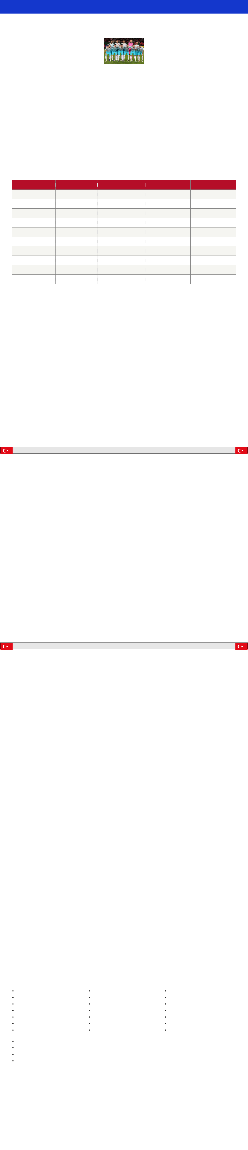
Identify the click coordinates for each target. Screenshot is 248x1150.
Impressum (173, 1051)
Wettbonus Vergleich (28, 1065)
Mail (141, 1090)
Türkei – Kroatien (122, 260)
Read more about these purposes (78, 637)
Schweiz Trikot (99, 1051)
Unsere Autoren (176, 1029)
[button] (189, 488)
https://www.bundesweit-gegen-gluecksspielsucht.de (169, 1102)
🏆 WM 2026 (134, 7)
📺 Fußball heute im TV (101, 7)
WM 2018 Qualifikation (51, 986)
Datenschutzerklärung (181, 1058)
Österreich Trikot (101, 1044)
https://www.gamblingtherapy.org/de (204, 1098)
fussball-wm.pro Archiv (182, 1036)
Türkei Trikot (97, 1058)
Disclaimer (172, 1073)
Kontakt (170, 1044)
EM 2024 (19, 1044)
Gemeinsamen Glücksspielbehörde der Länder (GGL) (126, 1113)
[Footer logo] (124, 1134)
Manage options (89, 649)
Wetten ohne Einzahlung (31, 1073)
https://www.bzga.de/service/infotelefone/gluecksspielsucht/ (83, 1102)
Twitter (118, 1090)
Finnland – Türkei (122, 279)
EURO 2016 (115, 696)
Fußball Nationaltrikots (105, 1029)
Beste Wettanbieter (27, 1058)
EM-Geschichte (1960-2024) (35, 1036)
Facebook (130, 1090)
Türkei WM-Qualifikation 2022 (124, 120)
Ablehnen (124, 662)
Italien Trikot (97, 1073)
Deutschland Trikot (102, 1036)
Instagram (106, 1090)
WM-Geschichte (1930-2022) (35, 1029)
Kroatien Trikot (99, 1065)
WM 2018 (85, 148)
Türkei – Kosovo (122, 223)
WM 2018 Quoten (218, 427)
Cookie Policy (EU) (178, 1065)
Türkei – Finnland (122, 232)
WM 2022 (20, 1051)
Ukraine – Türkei (121, 251)
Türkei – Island (122, 270)
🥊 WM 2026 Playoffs (165, 7)
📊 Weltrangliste (199, 7)
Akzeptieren (157, 649)
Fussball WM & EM (36, 7)
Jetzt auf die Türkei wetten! (124, 450)
